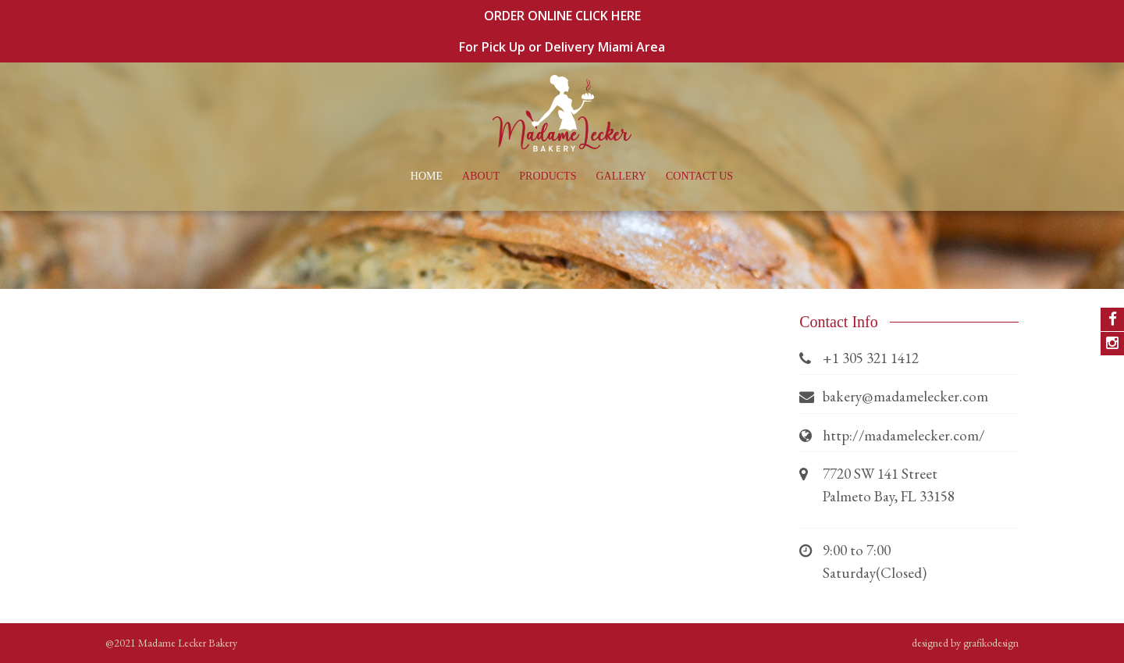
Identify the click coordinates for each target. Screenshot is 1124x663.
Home (427, 176)
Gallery (621, 176)
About (481, 176)
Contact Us (699, 176)
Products (547, 176)
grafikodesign (991, 643)
